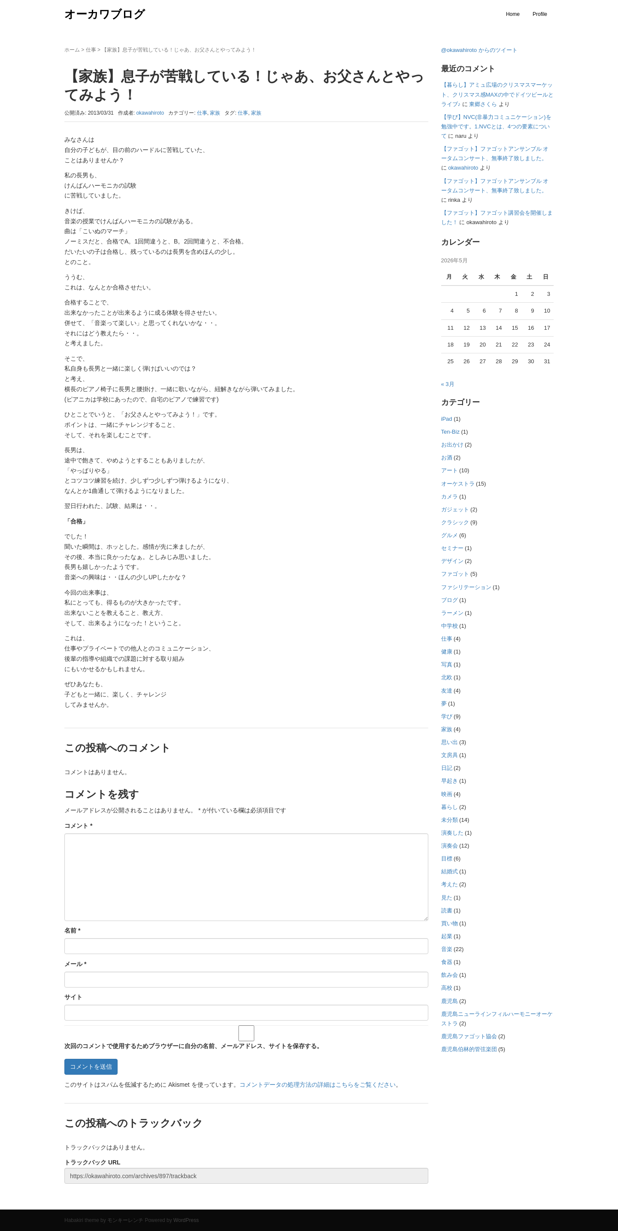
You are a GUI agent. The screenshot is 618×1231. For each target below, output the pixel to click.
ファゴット (455, 574)
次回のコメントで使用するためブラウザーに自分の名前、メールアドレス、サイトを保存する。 (193, 1046)
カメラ (449, 496)
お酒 (446, 457)
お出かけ (452, 444)
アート (449, 470)
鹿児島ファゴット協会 (469, 1036)
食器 (446, 962)
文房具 (449, 755)
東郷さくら (483, 104)
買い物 (449, 923)
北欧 (446, 677)
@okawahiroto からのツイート (479, 50)
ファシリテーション (466, 587)
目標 (446, 858)
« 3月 (447, 384)
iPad (446, 419)
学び (446, 716)
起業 (446, 936)
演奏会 (449, 845)
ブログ (449, 600)
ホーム (72, 50)
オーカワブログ (104, 14)
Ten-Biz (450, 432)
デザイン (452, 561)
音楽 (446, 949)
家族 (215, 113)
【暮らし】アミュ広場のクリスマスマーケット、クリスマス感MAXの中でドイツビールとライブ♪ (497, 94)
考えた (449, 884)
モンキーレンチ (125, 1220)
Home (513, 14)
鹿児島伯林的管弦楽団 (469, 1049)
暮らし (449, 807)
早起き (449, 781)
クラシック (455, 522)
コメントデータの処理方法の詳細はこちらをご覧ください (317, 1084)
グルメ (449, 535)
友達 (446, 690)
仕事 (91, 50)
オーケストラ (458, 483)
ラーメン (452, 613)
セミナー (452, 548)
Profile (540, 14)
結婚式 (449, 871)
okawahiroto (463, 167)
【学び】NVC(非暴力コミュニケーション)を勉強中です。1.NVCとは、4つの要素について (496, 126)
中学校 (449, 626)
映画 (446, 794)
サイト (73, 997)
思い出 (449, 742)
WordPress (186, 1220)
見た (446, 897)
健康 (446, 651)
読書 (446, 910)
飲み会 (449, 975)
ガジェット (455, 509)
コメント (78, 825)
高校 (446, 988)
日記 (446, 768)
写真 (446, 664)
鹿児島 (449, 1001)
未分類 (449, 820)
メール (75, 963)
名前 (72, 930)
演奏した (452, 833)
